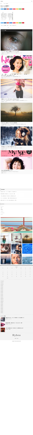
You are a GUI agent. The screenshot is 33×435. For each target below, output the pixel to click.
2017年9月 (2, 285)
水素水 (9, 329)
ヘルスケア (6, 101)
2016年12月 (2, 298)
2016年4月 (2, 308)
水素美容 (2, 209)
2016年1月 (2, 312)
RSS (17, 338)
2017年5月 (2, 291)
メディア (2, 214)
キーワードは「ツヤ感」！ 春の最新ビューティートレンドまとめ (10, 51)
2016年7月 (2, 305)
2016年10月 (2, 301)
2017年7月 (2, 288)
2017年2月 (2, 295)
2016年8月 (2, 304)
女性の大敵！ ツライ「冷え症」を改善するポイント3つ (8, 146)
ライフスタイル (9, 125)
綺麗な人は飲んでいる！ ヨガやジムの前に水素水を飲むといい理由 (8, 200)
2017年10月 (2, 284)
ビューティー (2, 206)
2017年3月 (2, 294)
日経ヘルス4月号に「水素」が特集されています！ (8, 75)
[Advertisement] (7, 181)
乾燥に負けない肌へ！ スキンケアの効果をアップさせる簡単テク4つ (9, 191)
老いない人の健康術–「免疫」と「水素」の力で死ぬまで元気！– (8, 25)
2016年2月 (2, 311)
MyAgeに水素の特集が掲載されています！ (7, 170)
